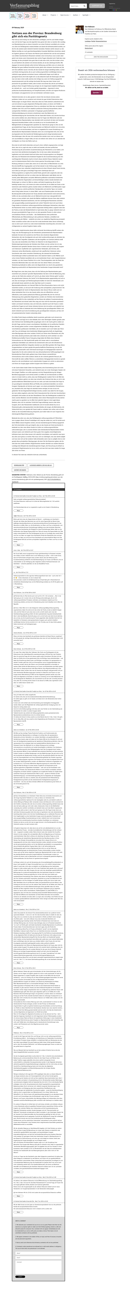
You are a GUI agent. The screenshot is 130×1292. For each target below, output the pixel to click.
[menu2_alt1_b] (27, 13)
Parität (93, 41)
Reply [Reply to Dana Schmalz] (18, 686)
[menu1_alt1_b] (20, 13)
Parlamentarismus (101, 41)
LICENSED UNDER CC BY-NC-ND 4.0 (41, 465)
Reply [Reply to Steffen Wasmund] (18, 545)
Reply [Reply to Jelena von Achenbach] (18, 787)
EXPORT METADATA (20, 470)
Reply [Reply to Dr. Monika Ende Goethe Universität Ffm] (18, 1212)
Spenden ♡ (97, 92)
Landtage (88, 41)
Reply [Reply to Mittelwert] (18, 1172)
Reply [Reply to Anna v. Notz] (18, 567)
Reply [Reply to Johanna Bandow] (18, 643)
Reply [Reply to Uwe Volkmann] (18, 627)
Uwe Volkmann (90, 27)
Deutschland (89, 48)
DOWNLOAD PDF (19, 465)
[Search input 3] (76, 6)
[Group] (24, 4)
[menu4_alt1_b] (13, 13)
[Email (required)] (38, 1257)
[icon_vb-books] (34, 13)
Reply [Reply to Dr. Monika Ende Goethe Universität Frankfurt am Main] (18, 510)
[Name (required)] (38, 1253)
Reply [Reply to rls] (18, 587)
